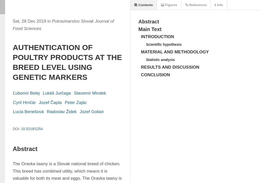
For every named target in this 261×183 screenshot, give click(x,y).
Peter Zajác (76, 102)
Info (219, 5)
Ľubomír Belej (26, 93)
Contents (143, 5)
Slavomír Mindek (90, 93)
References (196, 5)
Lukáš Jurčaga (57, 93)
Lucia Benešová (28, 111)
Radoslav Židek (62, 111)
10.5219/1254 (32, 129)
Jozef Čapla (50, 102)
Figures (169, 5)
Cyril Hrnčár (24, 102)
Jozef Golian (92, 111)
